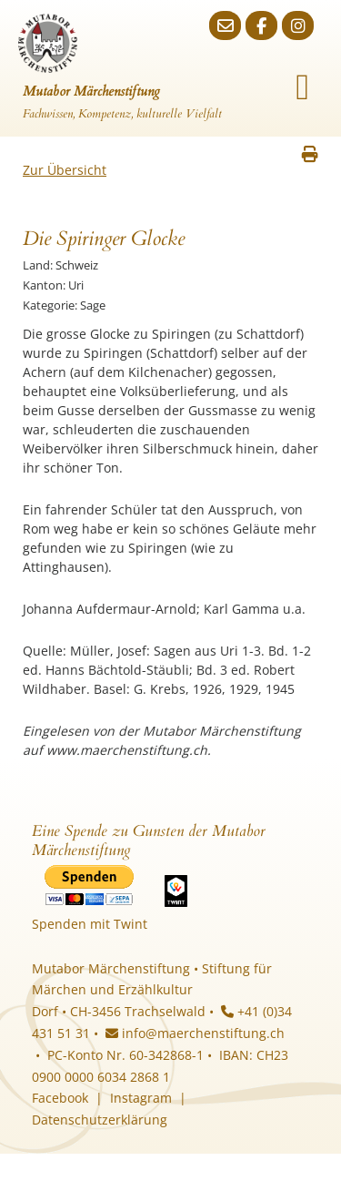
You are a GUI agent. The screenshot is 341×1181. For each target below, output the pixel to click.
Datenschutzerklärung (99, 1119)
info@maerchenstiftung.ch (195, 1033)
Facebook (60, 1097)
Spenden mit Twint (89, 923)
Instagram (141, 1097)
